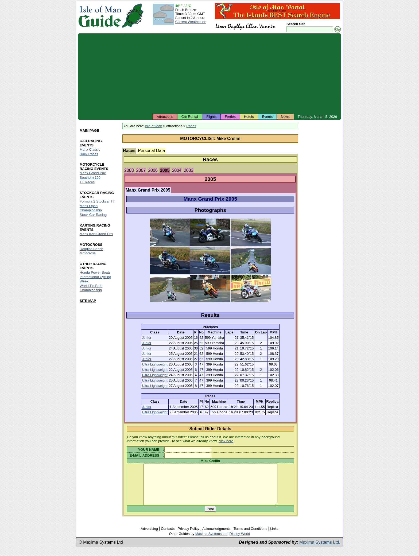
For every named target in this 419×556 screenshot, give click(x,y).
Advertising (149, 537)
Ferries (230, 117)
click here (226, 441)
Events (267, 117)
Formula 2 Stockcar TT (97, 202)
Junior (146, 338)
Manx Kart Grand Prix (96, 234)
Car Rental (189, 117)
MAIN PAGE (89, 131)
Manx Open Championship (91, 208)
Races (191, 126)
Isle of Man (153, 126)
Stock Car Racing (93, 215)
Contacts (167, 537)
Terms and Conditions (250, 537)
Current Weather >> (190, 22)
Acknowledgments (216, 537)
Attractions (165, 117)
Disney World (240, 542)
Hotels (249, 117)
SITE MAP (88, 301)
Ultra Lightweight (154, 364)
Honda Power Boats (95, 272)
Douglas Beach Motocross (91, 251)
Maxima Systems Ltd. (319, 550)
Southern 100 (90, 178)
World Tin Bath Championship (91, 288)
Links (274, 537)
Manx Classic (90, 149)
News (285, 117)
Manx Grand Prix (93, 173)
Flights (211, 117)
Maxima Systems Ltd (211, 542)
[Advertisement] (209, 73)
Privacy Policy (188, 537)
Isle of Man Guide (100, 15)
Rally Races (89, 154)
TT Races (87, 182)
